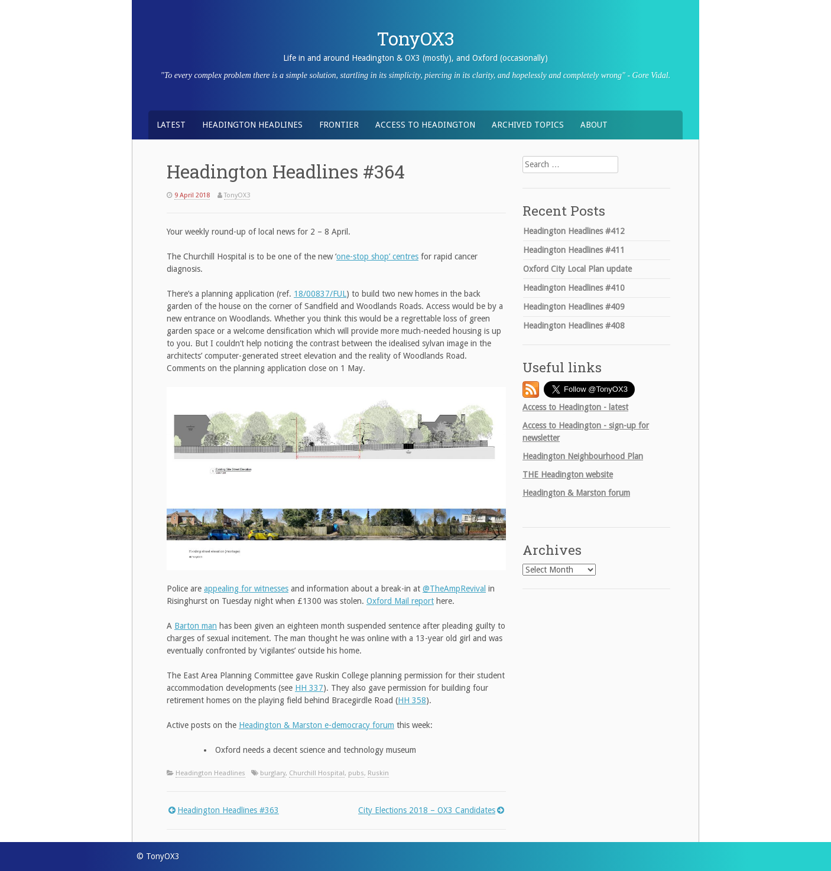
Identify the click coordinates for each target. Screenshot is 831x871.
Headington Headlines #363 (228, 810)
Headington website (567, 474)
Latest (171, 124)
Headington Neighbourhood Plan (582, 456)
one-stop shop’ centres (377, 256)
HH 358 (412, 700)
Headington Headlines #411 (574, 250)
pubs (356, 773)
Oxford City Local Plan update (577, 269)
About (594, 124)
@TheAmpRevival (454, 588)
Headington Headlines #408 (574, 325)
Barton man (195, 625)
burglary (272, 773)
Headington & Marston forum (576, 493)
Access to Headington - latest (575, 407)
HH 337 (309, 688)
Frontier (339, 124)
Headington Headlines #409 (574, 306)
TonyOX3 (416, 38)
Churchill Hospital (317, 773)
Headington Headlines (252, 124)
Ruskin (378, 773)
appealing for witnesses (246, 588)
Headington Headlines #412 (574, 231)
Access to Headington (425, 124)
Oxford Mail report (400, 601)
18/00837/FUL (320, 293)
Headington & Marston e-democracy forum (316, 725)
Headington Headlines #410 (574, 287)
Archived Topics (528, 124)
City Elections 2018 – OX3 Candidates (426, 810)
